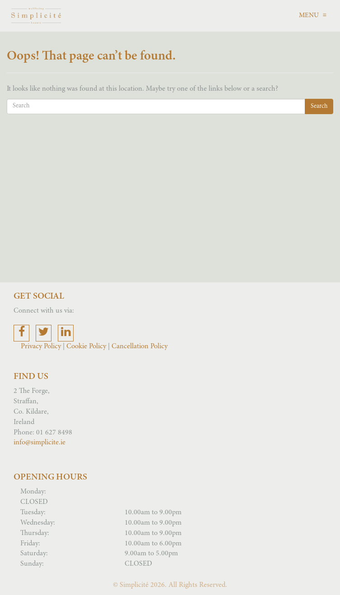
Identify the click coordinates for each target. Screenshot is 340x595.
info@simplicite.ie (39, 442)
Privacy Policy (42, 346)
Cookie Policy (86, 346)
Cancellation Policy (140, 346)
